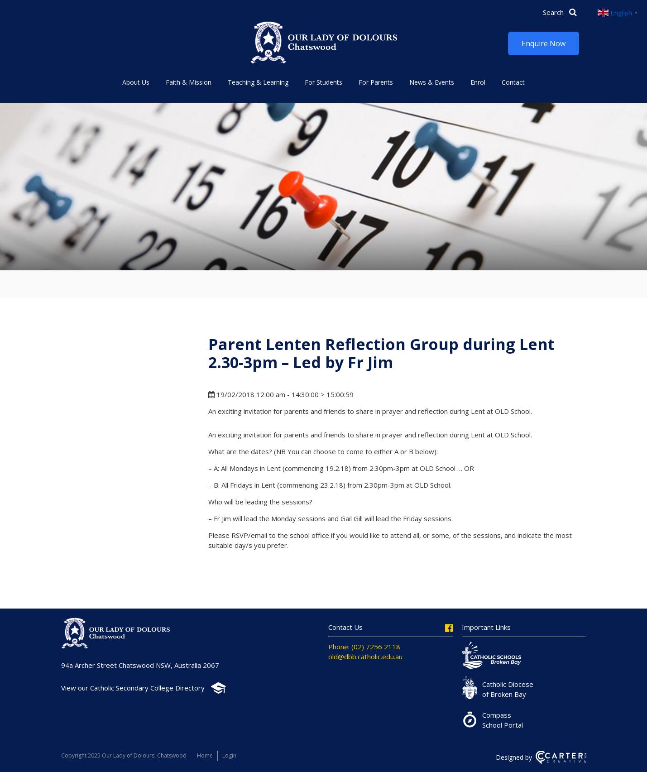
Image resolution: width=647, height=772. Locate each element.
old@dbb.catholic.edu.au (365, 656)
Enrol (477, 82)
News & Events (431, 82)
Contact (513, 82)
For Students (323, 82)
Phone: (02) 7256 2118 (364, 646)
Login (229, 755)
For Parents (376, 82)
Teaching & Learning (258, 82)
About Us (135, 82)
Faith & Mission (188, 82)
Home (205, 755)
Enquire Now (544, 43)
